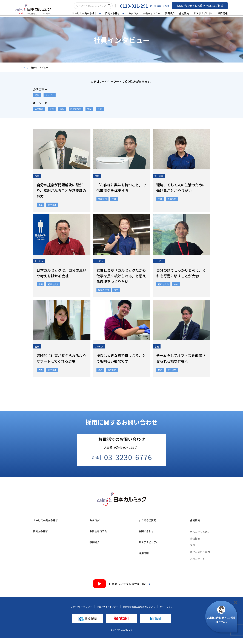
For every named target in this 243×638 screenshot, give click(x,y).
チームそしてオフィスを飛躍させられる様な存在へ (180, 358)
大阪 (62, 108)
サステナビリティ (203, 13)
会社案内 (184, 13)
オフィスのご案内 (200, 552)
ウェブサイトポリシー (107, 606)
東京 (52, 108)
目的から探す (40, 531)
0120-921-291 (137, 5)
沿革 (192, 545)
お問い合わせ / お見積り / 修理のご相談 (201, 5)
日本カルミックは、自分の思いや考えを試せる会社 (61, 273)
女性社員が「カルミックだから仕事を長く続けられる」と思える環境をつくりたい (121, 276)
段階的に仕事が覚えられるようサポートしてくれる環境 (61, 358)
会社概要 (195, 538)
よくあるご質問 (147, 520)
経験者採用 (75, 108)
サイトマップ (166, 606)
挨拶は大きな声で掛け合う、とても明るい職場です (121, 358)
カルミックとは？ (200, 532)
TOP (24, 67)
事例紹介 (170, 13)
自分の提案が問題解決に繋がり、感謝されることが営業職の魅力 (61, 190)
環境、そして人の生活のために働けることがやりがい (181, 187)
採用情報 (223, 13)
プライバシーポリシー (81, 606)
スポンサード (197, 558)
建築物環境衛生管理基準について (139, 606)
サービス (49, 95)
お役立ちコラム (151, 13)
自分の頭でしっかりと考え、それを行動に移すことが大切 (181, 273)
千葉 (100, 108)
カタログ (133, 13)
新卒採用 (39, 108)
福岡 (89, 108)
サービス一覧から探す (45, 520)
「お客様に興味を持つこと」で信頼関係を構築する (121, 187)
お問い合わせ (146, 531)
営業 (37, 95)
